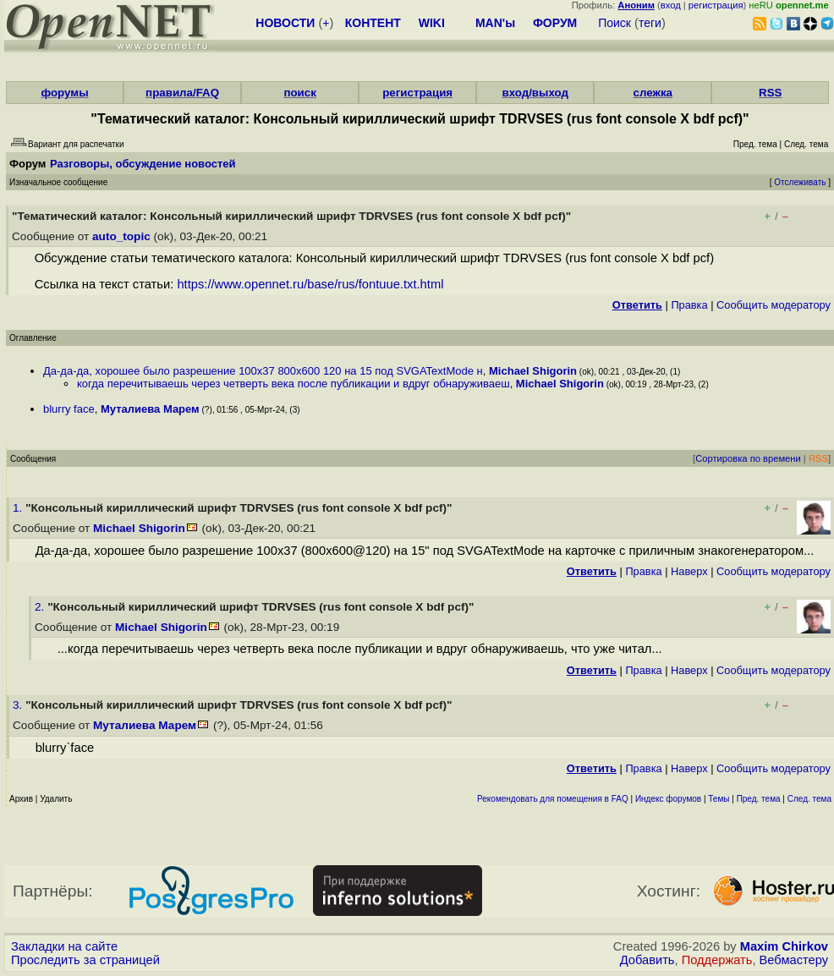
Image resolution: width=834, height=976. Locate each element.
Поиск (614, 23)
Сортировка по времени (748, 458)
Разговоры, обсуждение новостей (143, 163)
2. (41, 606)
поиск (299, 92)
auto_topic (121, 236)
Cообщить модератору (773, 305)
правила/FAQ (182, 92)
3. (19, 705)
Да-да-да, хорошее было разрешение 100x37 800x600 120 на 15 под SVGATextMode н (263, 371)
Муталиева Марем (150, 409)
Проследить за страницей (85, 960)
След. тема (809, 798)
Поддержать (717, 960)
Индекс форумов (668, 798)
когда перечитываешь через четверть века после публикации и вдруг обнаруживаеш (293, 383)
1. (19, 508)
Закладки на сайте (64, 946)
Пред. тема (759, 798)
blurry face (69, 409)
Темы (718, 798)
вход (671, 5)
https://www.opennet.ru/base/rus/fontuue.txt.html (310, 284)
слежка (653, 92)
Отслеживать (800, 182)
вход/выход (535, 92)
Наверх (689, 571)
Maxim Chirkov (784, 946)
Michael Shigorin (533, 371)
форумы (64, 92)
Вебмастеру (794, 960)
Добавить (647, 960)
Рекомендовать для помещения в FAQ (552, 798)
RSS (770, 92)
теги (650, 23)
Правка (689, 305)
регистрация (716, 5)
